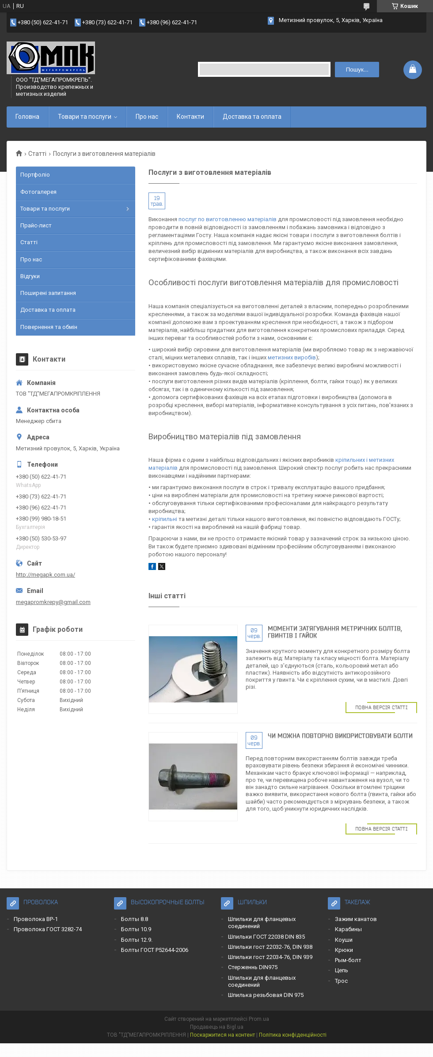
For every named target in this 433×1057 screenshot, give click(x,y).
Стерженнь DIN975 (252, 967)
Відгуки (30, 276)
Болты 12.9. (136, 939)
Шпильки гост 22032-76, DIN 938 (270, 947)
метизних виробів (292, 357)
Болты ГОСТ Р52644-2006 (154, 950)
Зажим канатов (356, 919)
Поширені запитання (48, 293)
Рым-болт (348, 960)
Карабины (348, 929)
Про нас (147, 116)
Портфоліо (35, 174)
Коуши (344, 939)
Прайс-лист (36, 225)
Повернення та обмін (48, 327)
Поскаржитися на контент (222, 1035)
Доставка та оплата (252, 116)
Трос (341, 981)
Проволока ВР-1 (36, 919)
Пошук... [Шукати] (357, 69)
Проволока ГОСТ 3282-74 (48, 929)
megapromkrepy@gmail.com (53, 602)
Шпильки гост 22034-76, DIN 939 (270, 957)
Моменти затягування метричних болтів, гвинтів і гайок (335, 632)
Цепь (341, 970)
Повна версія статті (381, 707)
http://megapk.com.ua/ (45, 574)
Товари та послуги (84, 116)
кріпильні (164, 519)
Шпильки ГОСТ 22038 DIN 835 (266, 936)
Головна (27, 116)
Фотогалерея (38, 192)
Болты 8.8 (134, 919)
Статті (37, 153)
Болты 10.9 (136, 929)
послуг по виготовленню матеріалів (228, 219)
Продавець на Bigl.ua (216, 1027)
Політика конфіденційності (293, 1035)
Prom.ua (259, 1019)
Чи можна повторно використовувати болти (340, 735)
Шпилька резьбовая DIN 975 (266, 995)
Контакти (190, 116)
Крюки (344, 950)
